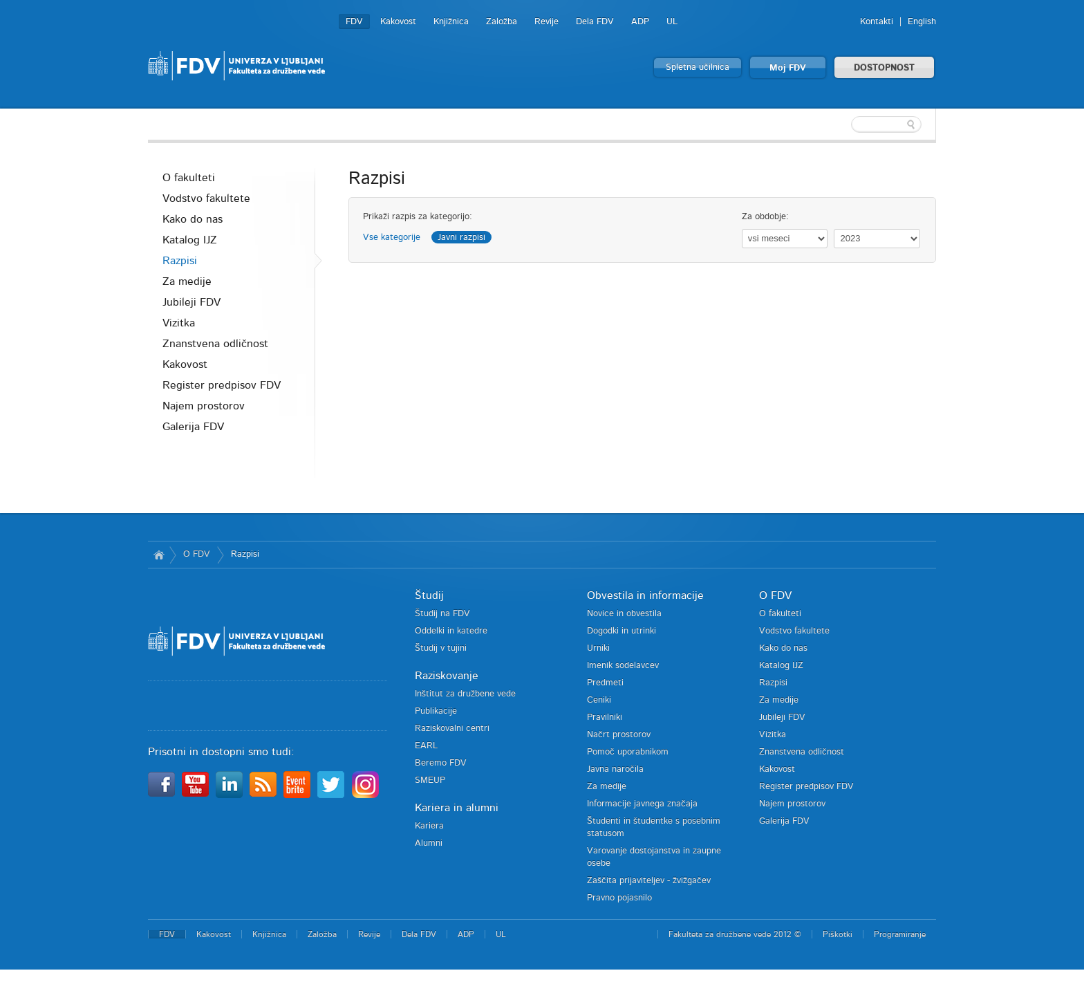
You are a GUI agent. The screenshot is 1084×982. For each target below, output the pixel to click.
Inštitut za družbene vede (465, 693)
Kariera (429, 826)
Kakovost (398, 21)
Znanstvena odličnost (215, 343)
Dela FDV (595, 21)
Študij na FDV (442, 613)
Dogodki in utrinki (621, 631)
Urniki (598, 648)
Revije (546, 21)
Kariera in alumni (456, 807)
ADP (640, 21)
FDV (354, 21)
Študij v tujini (441, 648)
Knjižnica (451, 21)
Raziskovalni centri (452, 728)
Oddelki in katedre (451, 631)
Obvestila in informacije (645, 595)
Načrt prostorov (619, 734)
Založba (501, 21)
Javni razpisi (461, 237)
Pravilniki (604, 717)
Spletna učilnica (697, 67)
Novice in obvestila (624, 613)
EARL (426, 745)
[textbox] (846, 124)
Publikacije (436, 711)
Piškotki (837, 934)
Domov (158, 554)
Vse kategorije (391, 237)
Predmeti (605, 682)
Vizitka (178, 322)
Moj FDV (787, 68)
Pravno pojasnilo (619, 897)
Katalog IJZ (189, 240)
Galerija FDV (193, 426)
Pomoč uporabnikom (628, 752)
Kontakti (876, 21)
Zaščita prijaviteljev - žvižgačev (649, 880)
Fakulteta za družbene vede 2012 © (735, 934)
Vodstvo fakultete (206, 198)
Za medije (187, 281)
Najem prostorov (203, 405)
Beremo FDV (441, 763)
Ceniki (599, 700)
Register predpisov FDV (221, 385)
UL (672, 21)
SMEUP (430, 780)
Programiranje (900, 934)
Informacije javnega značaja (642, 803)
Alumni (428, 843)
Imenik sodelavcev (623, 665)
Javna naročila (615, 769)
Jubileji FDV (191, 302)
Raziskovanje (446, 675)
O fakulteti (188, 177)
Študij (429, 595)
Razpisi (179, 260)
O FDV (196, 554)
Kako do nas (192, 219)
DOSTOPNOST (884, 68)
